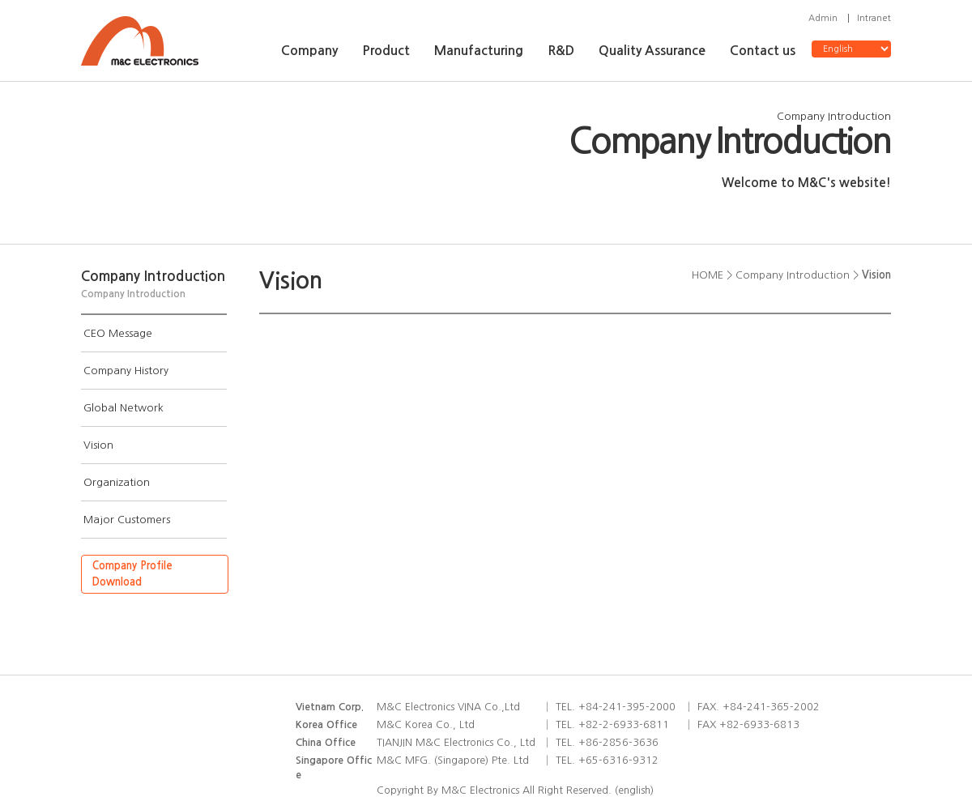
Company (309, 51)
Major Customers (126, 519)
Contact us (762, 51)
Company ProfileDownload (132, 573)
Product (386, 51)
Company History (125, 370)
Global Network (123, 408)
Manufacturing (478, 51)
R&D (561, 51)
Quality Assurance (652, 51)
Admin (823, 18)
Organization (116, 482)
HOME (707, 275)
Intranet (874, 18)
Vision (98, 445)
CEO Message (117, 333)
